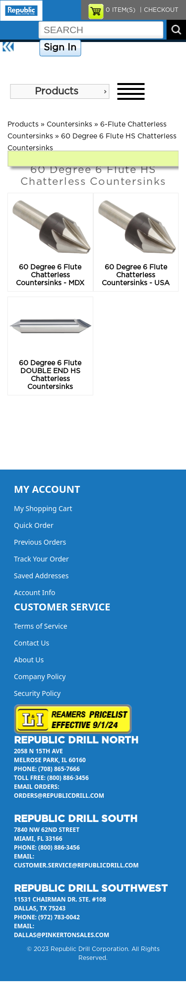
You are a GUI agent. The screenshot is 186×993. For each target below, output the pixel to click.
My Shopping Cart (43, 508)
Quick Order (34, 525)
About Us (16, 65)
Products (56, 91)
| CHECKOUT (158, 10)
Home (27, 48)
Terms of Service (40, 626)
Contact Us (156, 48)
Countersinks (69, 124)
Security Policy (37, 693)
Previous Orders (40, 542)
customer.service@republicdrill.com (76, 865)
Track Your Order (41, 558)
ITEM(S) (120, 10)
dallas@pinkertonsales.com (61, 935)
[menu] (59, 91)
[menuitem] (59, 91)
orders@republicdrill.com (59, 795)
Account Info (35, 592)
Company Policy (108, 48)
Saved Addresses (41, 575)
